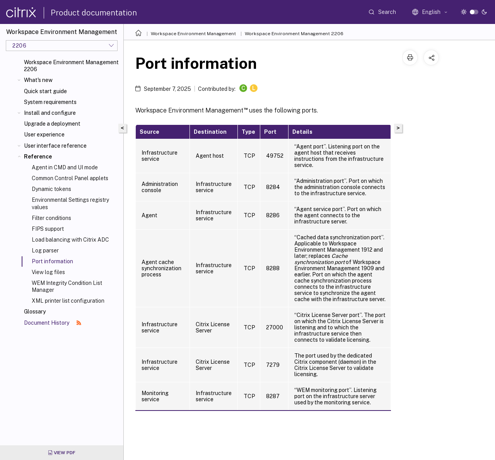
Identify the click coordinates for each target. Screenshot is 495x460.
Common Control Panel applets (70, 178)
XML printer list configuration (68, 301)
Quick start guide (45, 91)
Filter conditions (51, 218)
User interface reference (55, 146)
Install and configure (50, 113)
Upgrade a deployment (52, 124)
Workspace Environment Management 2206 (71, 65)
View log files (48, 272)
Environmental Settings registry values (70, 203)
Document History (52, 323)
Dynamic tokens (51, 189)
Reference (38, 156)
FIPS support (48, 229)
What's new (38, 80)
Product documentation (94, 12)
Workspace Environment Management (193, 33)
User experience (44, 134)
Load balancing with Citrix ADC (70, 240)
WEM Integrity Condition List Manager (67, 286)
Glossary (35, 311)
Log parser (45, 250)
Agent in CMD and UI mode (65, 167)
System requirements (50, 102)
